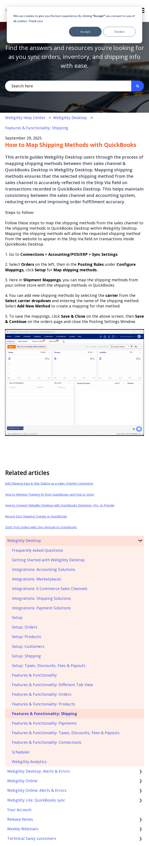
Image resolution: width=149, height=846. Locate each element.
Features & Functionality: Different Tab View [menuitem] (52, 684)
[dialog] (74, 25)
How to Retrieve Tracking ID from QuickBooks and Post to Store (49, 494)
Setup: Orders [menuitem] (24, 627)
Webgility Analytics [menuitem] (29, 761)
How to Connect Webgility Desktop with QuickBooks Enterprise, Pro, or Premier (60, 505)
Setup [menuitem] (17, 617)
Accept (85, 31)
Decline (119, 31)
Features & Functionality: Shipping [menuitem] (44, 713)
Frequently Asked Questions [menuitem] (37, 550)
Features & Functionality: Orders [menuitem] (41, 694)
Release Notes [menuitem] (20, 819)
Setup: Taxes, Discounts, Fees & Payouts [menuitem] (48, 665)
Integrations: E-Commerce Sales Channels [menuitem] (49, 588)
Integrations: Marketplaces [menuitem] (36, 579)
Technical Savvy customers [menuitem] (31, 838)
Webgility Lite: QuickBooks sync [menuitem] (36, 800)
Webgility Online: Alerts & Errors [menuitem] (36, 790)
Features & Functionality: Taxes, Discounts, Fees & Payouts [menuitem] (65, 732)
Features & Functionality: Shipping (36, 127)
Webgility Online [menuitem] (22, 780)
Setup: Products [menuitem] (26, 636)
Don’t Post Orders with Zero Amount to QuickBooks (41, 527)
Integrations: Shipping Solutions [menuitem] (41, 598)
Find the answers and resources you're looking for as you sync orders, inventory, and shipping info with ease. (74, 57)
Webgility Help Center (25, 117)
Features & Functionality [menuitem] (34, 675)
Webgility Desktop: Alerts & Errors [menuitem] (38, 771)
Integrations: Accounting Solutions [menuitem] (43, 569)
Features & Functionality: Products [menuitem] (43, 704)
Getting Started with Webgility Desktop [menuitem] (48, 559)
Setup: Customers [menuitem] (28, 646)
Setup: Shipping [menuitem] (26, 655)
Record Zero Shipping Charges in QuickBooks (36, 516)
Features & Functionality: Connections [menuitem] (46, 742)
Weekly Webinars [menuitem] (23, 828)
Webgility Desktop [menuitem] (24, 540)
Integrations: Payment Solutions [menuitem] (41, 607)
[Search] (137, 86)
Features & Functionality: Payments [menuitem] (44, 723)
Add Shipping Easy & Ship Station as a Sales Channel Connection (49, 483)
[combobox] (68, 86)
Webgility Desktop (70, 117)
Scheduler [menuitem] (21, 752)
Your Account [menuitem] (19, 809)
